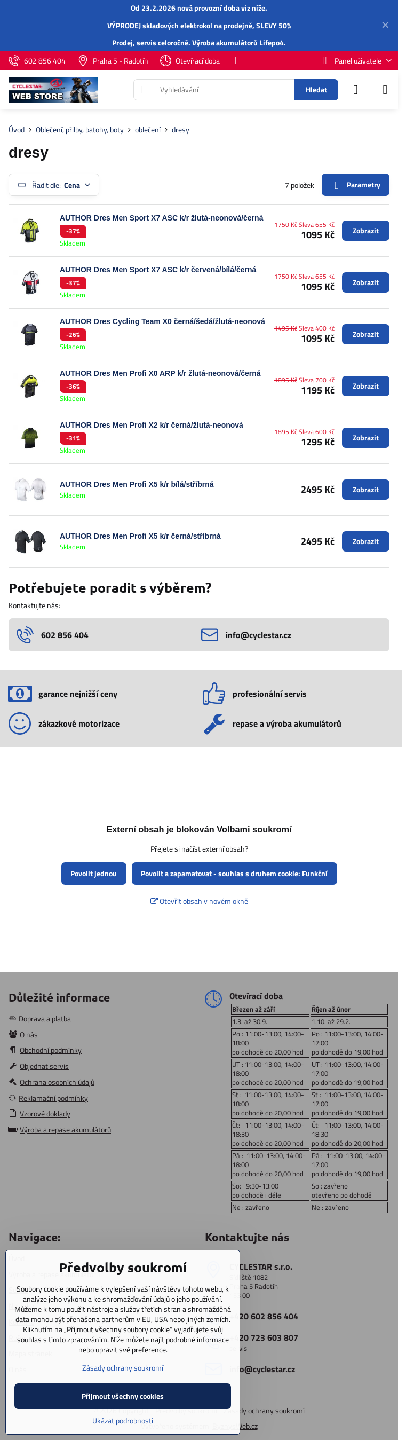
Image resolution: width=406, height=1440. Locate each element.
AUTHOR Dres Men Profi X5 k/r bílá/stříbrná (137, 484)
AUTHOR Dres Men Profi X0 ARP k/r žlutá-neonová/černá (160, 373)
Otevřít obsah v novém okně (199, 901)
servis (146, 42)
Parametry (355, 185)
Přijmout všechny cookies (123, 1396)
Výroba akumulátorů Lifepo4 (238, 42)
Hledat (316, 89)
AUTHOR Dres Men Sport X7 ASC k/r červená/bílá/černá (158, 269)
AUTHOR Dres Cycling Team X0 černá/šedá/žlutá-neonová (162, 321)
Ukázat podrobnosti (122, 1420)
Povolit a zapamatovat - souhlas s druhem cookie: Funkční (234, 873)
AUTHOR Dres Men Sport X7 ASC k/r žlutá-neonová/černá (161, 218)
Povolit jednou (93, 873)
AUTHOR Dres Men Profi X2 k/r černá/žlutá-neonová (151, 425)
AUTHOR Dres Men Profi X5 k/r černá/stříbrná (140, 536)
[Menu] (385, 89)
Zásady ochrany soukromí (264, 1410)
